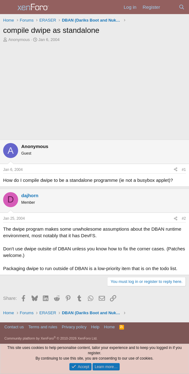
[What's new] (169, 7)
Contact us (14, 327)
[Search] (182, 7)
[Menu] (8, 7)
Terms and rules (42, 327)
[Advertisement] (94, 92)
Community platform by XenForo (50, 338)
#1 (184, 169)
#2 (184, 218)
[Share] (176, 169)
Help (95, 327)
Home (109, 327)
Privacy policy (74, 327)
